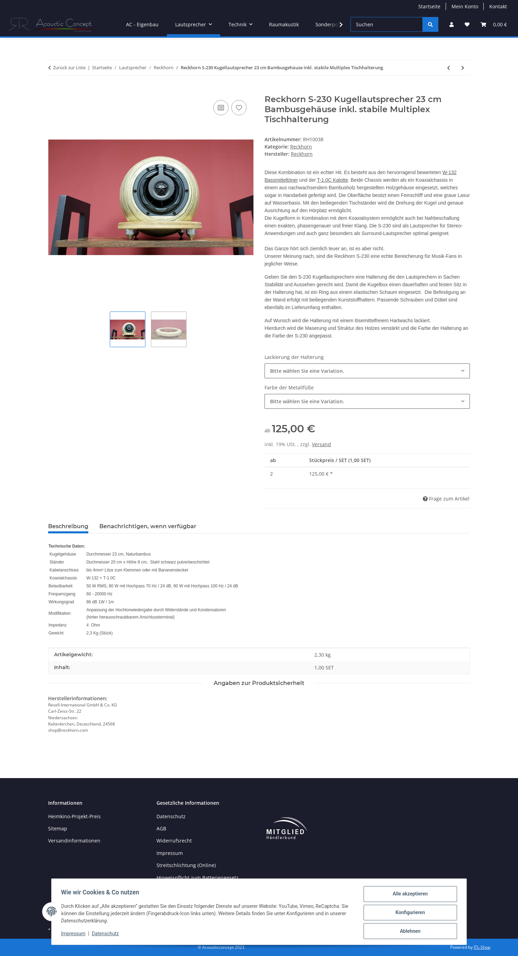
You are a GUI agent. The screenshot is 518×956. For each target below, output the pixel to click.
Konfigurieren (408, 913)
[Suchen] (386, 24)
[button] (451, 24)
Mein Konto (465, 6)
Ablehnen (408, 931)
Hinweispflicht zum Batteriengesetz (198, 877)
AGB (161, 828)
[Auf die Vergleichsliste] (221, 107)
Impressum (75, 934)
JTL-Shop (482, 947)
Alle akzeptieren (408, 895)
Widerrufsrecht (174, 840)
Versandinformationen (74, 840)
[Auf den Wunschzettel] (239, 107)
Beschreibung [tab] (68, 526)
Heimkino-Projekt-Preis (74, 816)
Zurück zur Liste (69, 67)
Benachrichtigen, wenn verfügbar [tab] (147, 526)
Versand (321, 444)
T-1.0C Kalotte (332, 180)
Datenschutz (106, 934)
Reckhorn (301, 146)
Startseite (429, 6)
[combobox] (367, 370)
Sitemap (57, 828)
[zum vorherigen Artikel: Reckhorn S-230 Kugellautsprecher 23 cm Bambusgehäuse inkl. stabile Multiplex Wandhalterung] (448, 67)
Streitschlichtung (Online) (186, 865)
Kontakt (498, 6)
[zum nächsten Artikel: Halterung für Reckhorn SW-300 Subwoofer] (463, 67)
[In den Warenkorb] (53, 90)
